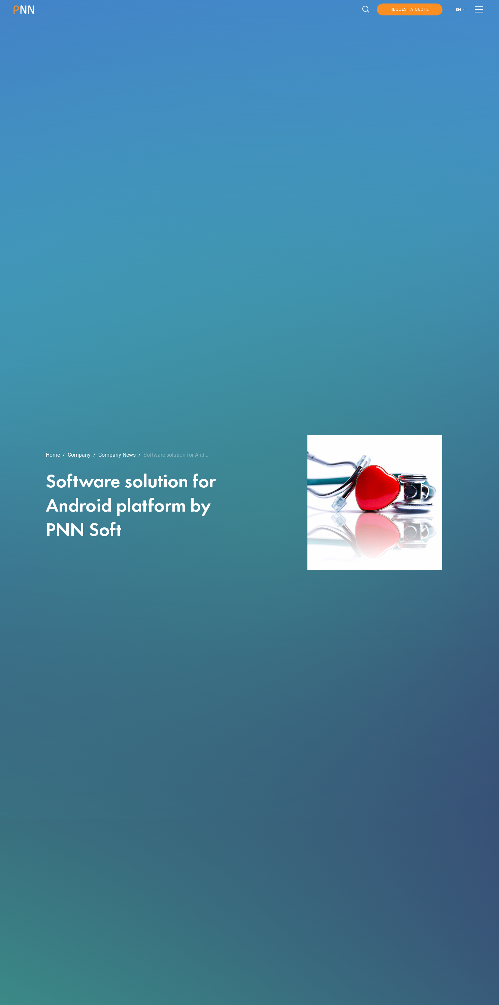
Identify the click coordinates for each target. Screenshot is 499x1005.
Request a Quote (410, 9)
